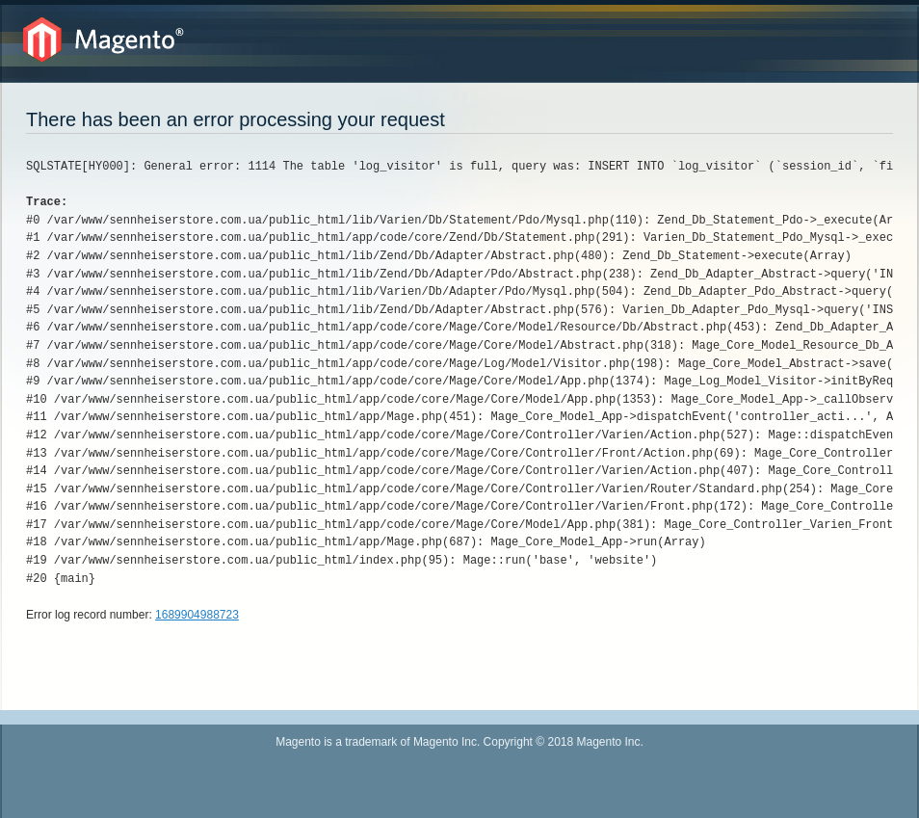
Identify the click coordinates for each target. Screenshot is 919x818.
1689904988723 (197, 614)
